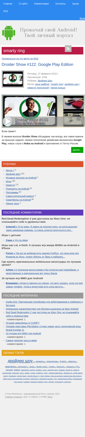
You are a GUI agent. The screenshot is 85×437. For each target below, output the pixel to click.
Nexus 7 (10, 170)
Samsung (60, 367)
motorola (15, 373)
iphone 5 (69, 370)
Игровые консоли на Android (21, 177)
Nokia (27, 373)
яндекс (51, 382)
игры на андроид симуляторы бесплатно (65, 376)
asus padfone (42, 84)
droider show (41, 367)
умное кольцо (58, 87)
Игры (8, 181)
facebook (12, 376)
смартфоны (10, 367)
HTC (77, 367)
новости (72, 361)
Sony (21, 373)
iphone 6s (34, 379)
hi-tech (63, 361)
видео (32, 370)
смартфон (25, 370)
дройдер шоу (71, 84)
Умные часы (12, 203)
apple (32, 367)
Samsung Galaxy (36, 382)
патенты (67, 382)
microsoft (9, 370)
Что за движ (17, 240)
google (51, 367)
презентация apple (65, 379)
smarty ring (57, 84)
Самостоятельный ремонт (20, 196)
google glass (21, 376)
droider (38, 370)
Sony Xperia (44, 376)
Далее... (77, 150)
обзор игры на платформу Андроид (16, 379)
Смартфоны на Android (18, 199)
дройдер (39, 373)
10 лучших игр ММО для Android (23, 333)
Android (17, 370)
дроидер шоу (53, 370)
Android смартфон (55, 373)
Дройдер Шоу (45, 80)
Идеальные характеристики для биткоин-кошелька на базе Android (42, 309)
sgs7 (45, 373)
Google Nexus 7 (33, 376)
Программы (12, 192)
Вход (82, 18)
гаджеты (40, 361)
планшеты (70, 367)
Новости (10, 185)
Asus (44, 370)
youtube (26, 382)
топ (55, 379)
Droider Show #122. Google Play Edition (37, 64)
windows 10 (68, 373)
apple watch (77, 373)
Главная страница (13, 397)
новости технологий (38, 87)
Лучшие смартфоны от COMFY (23, 323)
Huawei (61, 370)
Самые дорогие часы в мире (21, 340)
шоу (45, 382)
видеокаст (22, 367)
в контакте (59, 382)
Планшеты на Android (17, 188)
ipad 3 (5, 376)
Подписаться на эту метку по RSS (20, 58)
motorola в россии (45, 379)
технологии (52, 361)
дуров (32, 373)
